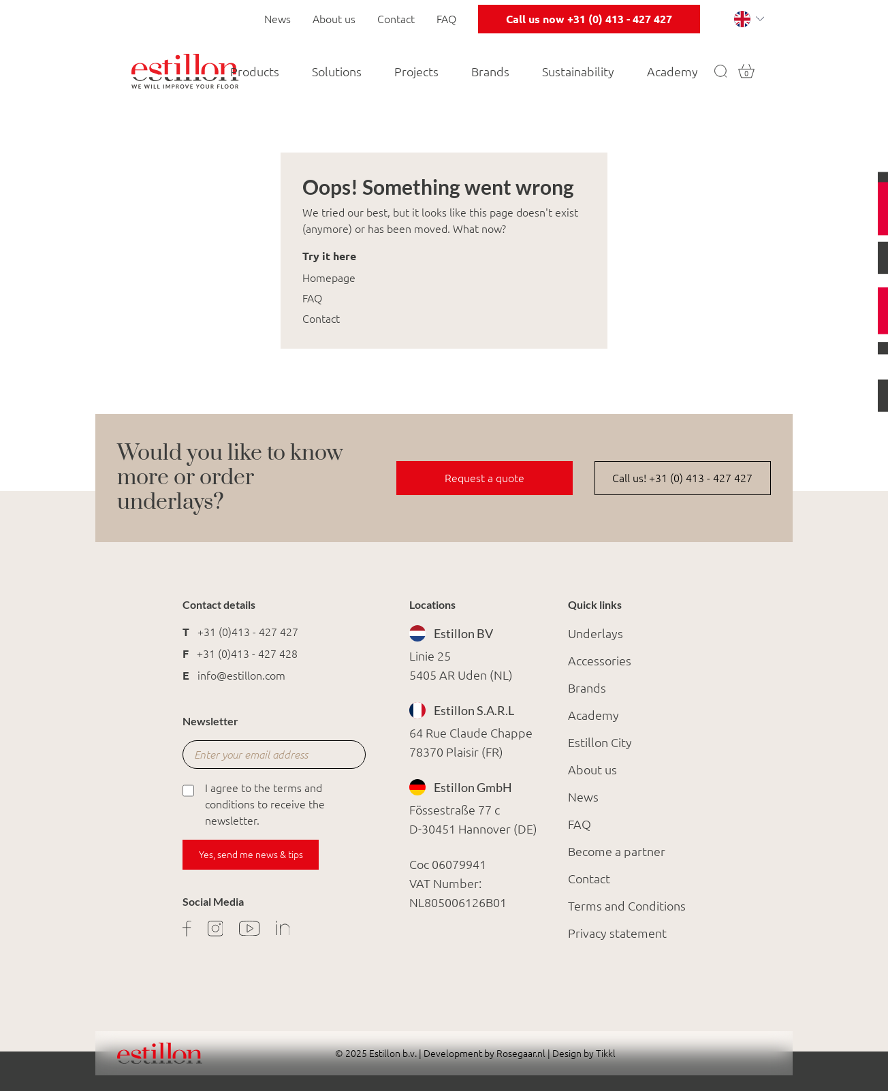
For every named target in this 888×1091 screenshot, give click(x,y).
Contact (396, 19)
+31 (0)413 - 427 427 (247, 632)
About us (334, 19)
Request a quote (484, 478)
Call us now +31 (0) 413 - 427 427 (589, 19)
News (277, 19)
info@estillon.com (241, 675)
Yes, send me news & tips (251, 854)
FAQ (446, 19)
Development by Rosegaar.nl (485, 1053)
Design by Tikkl (583, 1053)
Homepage (328, 278)
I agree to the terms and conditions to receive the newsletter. (254, 803)
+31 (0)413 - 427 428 (247, 654)
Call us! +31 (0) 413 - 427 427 (682, 478)
